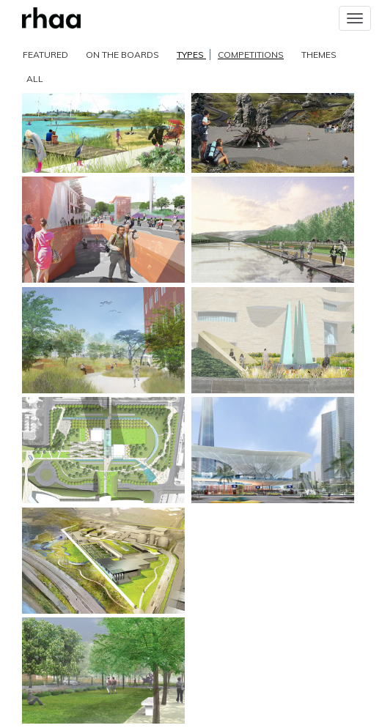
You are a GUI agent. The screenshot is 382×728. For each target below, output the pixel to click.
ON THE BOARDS (122, 54)
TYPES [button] (230, 54)
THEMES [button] (319, 54)
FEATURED (45, 54)
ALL (34, 78)
